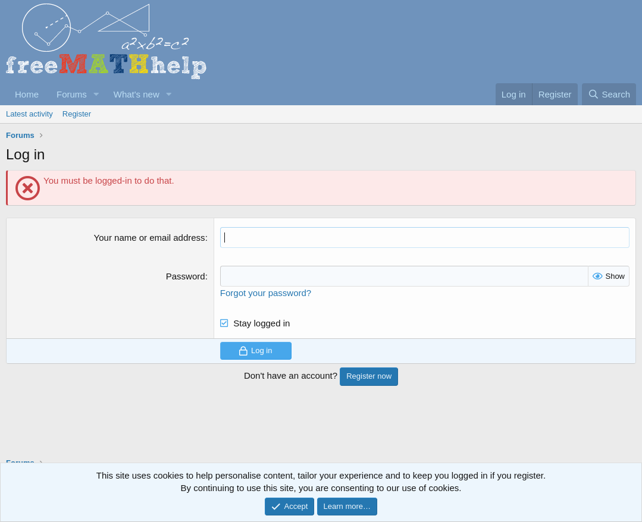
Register (76, 113)
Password (185, 276)
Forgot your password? (265, 293)
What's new (136, 94)
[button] (96, 94)
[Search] (609, 94)
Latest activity (29, 113)
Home (27, 94)
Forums (72, 94)
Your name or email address (149, 237)
